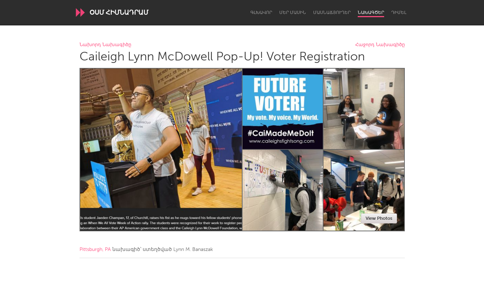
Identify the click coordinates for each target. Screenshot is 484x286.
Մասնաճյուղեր (332, 12)
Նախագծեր (371, 12)
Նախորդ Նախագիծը (105, 45)
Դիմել (398, 12)
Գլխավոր (261, 12)
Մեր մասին (292, 12)
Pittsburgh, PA (95, 249)
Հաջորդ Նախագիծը (380, 45)
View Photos (379, 218)
